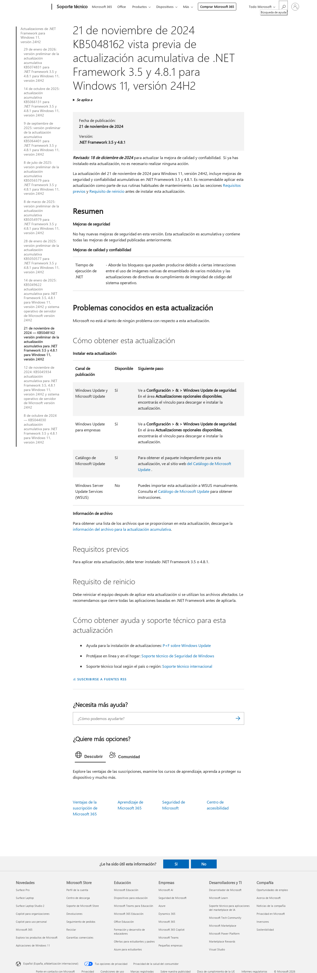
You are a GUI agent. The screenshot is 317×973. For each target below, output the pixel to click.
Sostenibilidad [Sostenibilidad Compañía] (265, 929)
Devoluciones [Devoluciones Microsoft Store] (74, 914)
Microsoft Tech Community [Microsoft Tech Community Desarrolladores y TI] (225, 917)
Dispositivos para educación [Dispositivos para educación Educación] (131, 898)
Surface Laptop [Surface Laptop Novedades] (25, 898)
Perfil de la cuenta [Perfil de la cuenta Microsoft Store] (77, 890)
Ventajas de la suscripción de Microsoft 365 (85, 807)
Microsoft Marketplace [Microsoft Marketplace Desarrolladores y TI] (222, 925)
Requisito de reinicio (106, 191)
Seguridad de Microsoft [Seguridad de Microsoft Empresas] (172, 898)
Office (121, 6)
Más (186, 6)
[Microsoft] (33, 7)
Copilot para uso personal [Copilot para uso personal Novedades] (31, 921)
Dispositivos (165, 6)
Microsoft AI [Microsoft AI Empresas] (165, 890)
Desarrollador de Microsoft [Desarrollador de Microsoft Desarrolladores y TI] (225, 890)
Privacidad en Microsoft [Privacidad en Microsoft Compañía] (271, 914)
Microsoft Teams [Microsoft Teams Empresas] (168, 937)
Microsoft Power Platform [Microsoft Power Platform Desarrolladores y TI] (224, 933)
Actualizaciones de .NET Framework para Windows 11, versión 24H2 (38, 35)
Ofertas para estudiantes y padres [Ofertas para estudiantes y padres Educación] (134, 941)
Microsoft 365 (102, 6)
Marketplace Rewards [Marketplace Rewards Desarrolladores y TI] (222, 941)
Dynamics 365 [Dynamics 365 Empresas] (166, 914)
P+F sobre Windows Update (187, 645)
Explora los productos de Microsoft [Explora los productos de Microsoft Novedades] (36, 937)
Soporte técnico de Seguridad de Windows (177, 655)
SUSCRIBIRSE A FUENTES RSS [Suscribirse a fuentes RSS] (101, 679)
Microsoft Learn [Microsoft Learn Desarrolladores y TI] (218, 898)
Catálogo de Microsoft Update (183, 491)
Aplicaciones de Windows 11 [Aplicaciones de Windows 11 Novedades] (33, 945)
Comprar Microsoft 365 (217, 6)
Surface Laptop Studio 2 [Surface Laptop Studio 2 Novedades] (30, 906)
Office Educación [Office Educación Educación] (124, 921)
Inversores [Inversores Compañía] (263, 921)
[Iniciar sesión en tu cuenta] (295, 7)
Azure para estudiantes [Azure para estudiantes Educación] (128, 949)
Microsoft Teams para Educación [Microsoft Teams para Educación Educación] (133, 906)
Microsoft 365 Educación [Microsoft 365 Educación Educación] (128, 914)
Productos (139, 6)
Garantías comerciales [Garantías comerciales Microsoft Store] (79, 937)
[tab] (90, 756)
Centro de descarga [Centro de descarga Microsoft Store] (78, 898)
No (203, 864)
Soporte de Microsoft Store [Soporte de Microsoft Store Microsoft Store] (82, 906)
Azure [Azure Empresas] (161, 906)
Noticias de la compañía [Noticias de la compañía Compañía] (271, 906)
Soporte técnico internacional (187, 666)
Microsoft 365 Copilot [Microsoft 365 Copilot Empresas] (171, 929)
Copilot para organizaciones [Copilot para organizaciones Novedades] (33, 914)
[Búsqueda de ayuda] (283, 6)
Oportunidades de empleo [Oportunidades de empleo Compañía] (272, 890)
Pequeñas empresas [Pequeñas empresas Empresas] (170, 945)
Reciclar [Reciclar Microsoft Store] (71, 929)
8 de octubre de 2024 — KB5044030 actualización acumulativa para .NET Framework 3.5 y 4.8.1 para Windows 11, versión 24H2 (40, 428)
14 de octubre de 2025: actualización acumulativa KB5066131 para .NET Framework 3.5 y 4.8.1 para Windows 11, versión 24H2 (41, 101)
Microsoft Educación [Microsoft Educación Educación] (126, 890)
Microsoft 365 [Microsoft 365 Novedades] (24, 929)
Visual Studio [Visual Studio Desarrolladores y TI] (217, 949)
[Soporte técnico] (71, 7)
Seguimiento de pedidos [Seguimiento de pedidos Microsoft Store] (80, 921)
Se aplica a (84, 99)
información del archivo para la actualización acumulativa (122, 529)
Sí (176, 864)
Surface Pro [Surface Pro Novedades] (22, 890)
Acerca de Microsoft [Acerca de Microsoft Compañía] (269, 898)
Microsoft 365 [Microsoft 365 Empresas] (166, 921)
